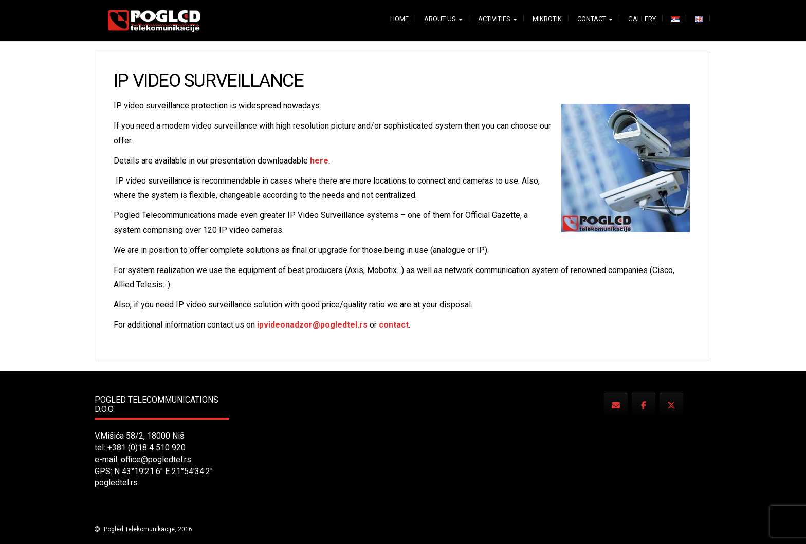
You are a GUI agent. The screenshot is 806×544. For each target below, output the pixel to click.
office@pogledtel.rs (156, 459)
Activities (497, 19)
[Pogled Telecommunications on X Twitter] (671, 405)
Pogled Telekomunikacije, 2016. (148, 529)
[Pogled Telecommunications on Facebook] (643, 405)
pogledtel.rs (116, 482)
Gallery (642, 19)
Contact (595, 19)
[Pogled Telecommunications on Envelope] (615, 405)
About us (443, 19)
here (319, 161)
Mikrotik (547, 19)
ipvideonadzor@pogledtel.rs (312, 325)
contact (394, 325)
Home (399, 19)
